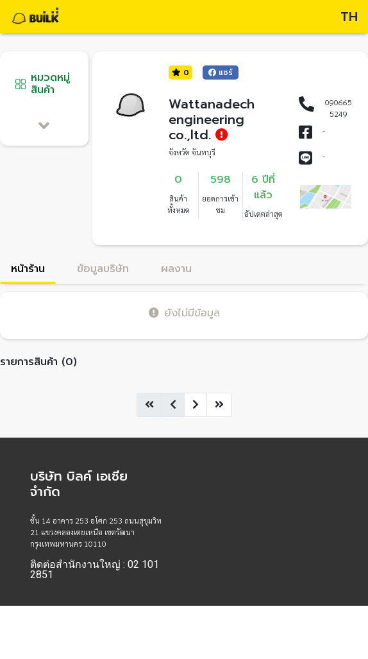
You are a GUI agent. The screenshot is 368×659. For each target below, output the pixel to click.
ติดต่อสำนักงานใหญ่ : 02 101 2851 (94, 570)
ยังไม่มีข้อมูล (184, 312)
